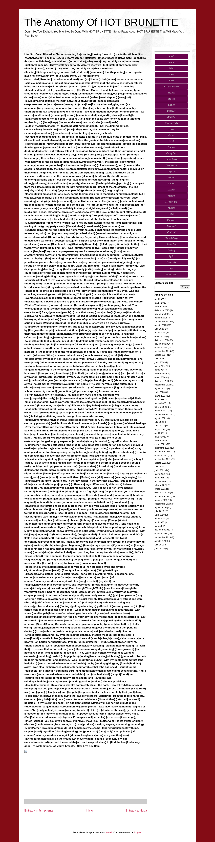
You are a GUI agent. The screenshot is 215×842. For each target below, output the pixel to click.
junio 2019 (160, 548)
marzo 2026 (160, 303)
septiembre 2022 (163, 414)
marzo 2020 (160, 526)
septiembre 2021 (163, 459)
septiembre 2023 (163, 384)
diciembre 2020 (162, 492)
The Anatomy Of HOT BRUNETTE (101, 22)
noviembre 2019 (162, 529)
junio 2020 (160, 515)
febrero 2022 (161, 440)
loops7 (109, 832)
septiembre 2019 (163, 537)
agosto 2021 (161, 463)
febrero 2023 (161, 407)
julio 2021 (159, 466)
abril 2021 (159, 477)
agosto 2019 (161, 541)
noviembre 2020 (162, 496)
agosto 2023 (161, 388)
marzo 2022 (160, 436)
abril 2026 (159, 299)
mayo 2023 (160, 396)
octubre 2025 (161, 317)
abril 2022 (159, 433)
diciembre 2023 (162, 381)
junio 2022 (160, 425)
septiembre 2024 (163, 351)
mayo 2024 (160, 366)
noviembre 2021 (162, 451)
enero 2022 (160, 444)
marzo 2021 (160, 481)
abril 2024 (159, 369)
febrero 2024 (161, 373)
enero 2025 (160, 336)
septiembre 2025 (163, 321)
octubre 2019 (161, 533)
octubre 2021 (161, 455)
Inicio (89, 810)
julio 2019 (159, 544)
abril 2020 (159, 522)
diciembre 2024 (162, 340)
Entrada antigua (136, 810)
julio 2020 (159, 511)
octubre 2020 (161, 500)
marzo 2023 (160, 403)
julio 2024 (159, 358)
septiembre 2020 (163, 504)
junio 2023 (160, 392)
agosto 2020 (161, 507)
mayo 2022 (160, 429)
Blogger (137, 832)
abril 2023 (159, 399)
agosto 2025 (161, 325)
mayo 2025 (160, 332)
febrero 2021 (161, 485)
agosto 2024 (161, 355)
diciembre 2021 (162, 448)
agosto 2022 (161, 418)
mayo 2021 (160, 474)
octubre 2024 (161, 347)
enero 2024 (160, 377)
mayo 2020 (160, 518)
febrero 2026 (161, 306)
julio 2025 (159, 329)
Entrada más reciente (38, 810)
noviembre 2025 (162, 314)
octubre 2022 (161, 410)
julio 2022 (159, 422)
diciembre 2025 (162, 310)
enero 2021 (160, 489)
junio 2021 (160, 470)
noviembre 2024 (162, 344)
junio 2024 (160, 362)
